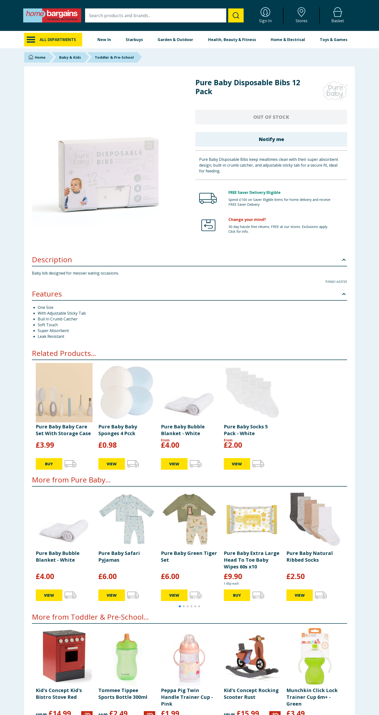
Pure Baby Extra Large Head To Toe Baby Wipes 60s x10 (251, 560)
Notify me (271, 139)
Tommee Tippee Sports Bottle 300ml (122, 693)
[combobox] (164, 15)
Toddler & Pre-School (114, 57)
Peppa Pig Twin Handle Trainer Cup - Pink (187, 697)
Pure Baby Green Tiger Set (189, 556)
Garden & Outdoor (175, 39)
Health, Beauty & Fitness (232, 39)
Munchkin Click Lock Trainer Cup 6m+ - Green (312, 697)
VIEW (112, 464)
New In (104, 39)
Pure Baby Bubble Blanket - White (183, 430)
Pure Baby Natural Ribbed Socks (309, 556)
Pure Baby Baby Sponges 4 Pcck (117, 430)
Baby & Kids (70, 57)
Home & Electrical (288, 39)
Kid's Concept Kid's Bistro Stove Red (59, 693)
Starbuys (134, 39)
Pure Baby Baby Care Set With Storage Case (63, 430)
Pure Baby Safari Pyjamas (119, 556)
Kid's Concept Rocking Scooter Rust (251, 693)
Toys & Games (333, 39)
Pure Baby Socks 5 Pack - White (246, 430)
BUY (49, 464)
